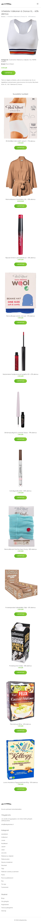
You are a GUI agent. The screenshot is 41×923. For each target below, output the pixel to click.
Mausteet (4, 865)
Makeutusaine (5, 859)
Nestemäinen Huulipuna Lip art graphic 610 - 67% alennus (20, 374)
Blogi (2, 898)
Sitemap (3, 911)
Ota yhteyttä (5, 901)
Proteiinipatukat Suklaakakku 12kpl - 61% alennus (20, 607)
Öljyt (2, 868)
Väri (30, 60)
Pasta (3, 875)
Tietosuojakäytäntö (7, 907)
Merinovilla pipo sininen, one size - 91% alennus (20, 316)
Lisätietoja (8, 73)
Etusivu (3, 16)
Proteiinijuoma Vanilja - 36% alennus (20, 666)
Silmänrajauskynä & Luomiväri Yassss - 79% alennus (20, 432)
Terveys (3, 884)
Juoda (3, 840)
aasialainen (4, 834)
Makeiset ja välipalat (23, 60)
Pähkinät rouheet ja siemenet (10, 871)
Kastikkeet (4, 843)
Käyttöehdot (5, 904)
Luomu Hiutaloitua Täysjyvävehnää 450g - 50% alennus (20, 782)
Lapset (3, 846)
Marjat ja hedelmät (6, 862)
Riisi (2, 881)
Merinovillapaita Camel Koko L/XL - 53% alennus (20, 199)
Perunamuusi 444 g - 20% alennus (20, 724)
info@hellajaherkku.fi (7, 824)
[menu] (38, 4)
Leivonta (3, 853)
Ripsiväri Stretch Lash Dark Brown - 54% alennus (20, 258)
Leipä (2, 850)
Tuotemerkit (12, 60)
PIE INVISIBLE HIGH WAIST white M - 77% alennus (20, 141)
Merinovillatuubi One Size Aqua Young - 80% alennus (20, 549)
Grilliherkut (4, 837)
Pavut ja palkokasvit (7, 878)
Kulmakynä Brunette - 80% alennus (20, 491)
